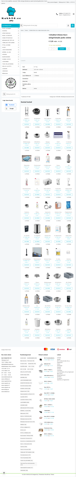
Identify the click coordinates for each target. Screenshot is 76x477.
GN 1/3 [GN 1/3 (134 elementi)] (30, 369)
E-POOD (59, 358)
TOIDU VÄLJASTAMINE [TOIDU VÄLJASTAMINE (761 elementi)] (27, 460)
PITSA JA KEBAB (10, 45)
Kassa (58, 364)
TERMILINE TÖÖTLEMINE (10, 42)
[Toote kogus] (52, 48)
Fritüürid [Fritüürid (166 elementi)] (24, 363)
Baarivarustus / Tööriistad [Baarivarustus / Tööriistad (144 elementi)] (27, 361)
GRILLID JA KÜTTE (10, 66)
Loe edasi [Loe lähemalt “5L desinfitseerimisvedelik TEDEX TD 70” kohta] (37, 194)
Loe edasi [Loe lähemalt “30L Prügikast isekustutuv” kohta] (47, 124)
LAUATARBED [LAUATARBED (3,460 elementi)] (25, 402)
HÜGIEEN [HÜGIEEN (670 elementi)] (24, 377)
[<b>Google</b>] (10, 108)
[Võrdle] (68, 48)
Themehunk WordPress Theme (46, 474)
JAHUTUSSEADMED (10, 49)
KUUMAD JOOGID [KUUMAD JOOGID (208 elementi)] (25, 388)
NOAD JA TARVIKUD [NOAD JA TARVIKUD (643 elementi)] (26, 416)
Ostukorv (59, 377)
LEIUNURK (4, 68)
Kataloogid (59, 366)
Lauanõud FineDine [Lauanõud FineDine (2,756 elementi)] (26, 399)
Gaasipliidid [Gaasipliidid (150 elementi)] (32, 363)
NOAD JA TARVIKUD (10, 35)
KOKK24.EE (29, 474)
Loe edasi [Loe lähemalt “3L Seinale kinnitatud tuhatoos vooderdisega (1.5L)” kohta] (26, 241)
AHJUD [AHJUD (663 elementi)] (23, 358)
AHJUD (10, 47)
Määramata (5, 73)
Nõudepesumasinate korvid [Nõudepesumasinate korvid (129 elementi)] (28, 422)
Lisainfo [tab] (23, 60)
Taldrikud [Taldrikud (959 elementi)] (24, 447)
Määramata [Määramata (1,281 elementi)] (24, 413)
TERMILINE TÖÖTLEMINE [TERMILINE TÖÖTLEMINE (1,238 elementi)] (27, 452)
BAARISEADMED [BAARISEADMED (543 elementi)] (32, 358)
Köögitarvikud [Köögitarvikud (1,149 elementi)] (25, 391)
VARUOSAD (5, 71)
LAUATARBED (10, 61)
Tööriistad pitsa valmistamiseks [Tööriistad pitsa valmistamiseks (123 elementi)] (28, 464)
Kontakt (59, 369)
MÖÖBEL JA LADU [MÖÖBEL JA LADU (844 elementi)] (26, 411)
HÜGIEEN (10, 54)
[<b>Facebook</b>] (10, 104)
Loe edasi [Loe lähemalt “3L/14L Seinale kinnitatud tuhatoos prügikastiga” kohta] (68, 312)
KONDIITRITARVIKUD (10, 38)
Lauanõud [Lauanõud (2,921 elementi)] (24, 397)
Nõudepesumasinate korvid (67, 96)
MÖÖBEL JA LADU (10, 52)
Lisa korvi (62, 48)
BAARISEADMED (10, 56)
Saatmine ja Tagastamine (63, 380)
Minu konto (59, 373)
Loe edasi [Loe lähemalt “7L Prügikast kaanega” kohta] (37, 241)
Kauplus (59, 367)
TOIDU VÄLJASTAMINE (10, 64)
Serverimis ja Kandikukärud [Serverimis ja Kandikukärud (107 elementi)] (28, 441)
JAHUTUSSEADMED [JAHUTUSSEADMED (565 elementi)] (26, 380)
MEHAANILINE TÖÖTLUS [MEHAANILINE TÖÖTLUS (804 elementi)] (27, 408)
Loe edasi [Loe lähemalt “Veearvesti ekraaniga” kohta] (47, 218)
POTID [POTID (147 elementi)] (23, 430)
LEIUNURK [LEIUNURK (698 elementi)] (24, 405)
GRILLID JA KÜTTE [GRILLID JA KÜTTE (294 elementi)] (26, 372)
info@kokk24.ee (66, 14)
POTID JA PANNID (10, 28)
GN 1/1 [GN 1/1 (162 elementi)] (31, 366)
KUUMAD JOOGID (10, 59)
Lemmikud (59, 370)
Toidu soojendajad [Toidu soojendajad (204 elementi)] (26, 458)
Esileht (58, 359)
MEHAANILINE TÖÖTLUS (10, 40)
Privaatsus (59, 378)
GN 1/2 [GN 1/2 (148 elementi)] (23, 369)
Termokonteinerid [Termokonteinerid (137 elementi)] (26, 455)
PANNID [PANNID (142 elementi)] (23, 424)
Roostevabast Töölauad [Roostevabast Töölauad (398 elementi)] (27, 435)
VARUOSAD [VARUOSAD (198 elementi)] (24, 470)
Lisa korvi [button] (26, 124)
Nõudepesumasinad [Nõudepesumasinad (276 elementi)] (26, 419)
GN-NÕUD (10, 31)
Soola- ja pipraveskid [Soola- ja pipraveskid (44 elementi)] (26, 444)
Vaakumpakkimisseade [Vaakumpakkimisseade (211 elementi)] (27, 467)
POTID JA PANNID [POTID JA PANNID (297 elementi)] (26, 433)
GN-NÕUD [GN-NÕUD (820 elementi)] (24, 366)
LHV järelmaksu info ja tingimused (65, 372)
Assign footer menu (6, 350)
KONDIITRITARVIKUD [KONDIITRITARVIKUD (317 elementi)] (26, 383)
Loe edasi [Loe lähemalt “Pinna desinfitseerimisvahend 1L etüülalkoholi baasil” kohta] (37, 218)
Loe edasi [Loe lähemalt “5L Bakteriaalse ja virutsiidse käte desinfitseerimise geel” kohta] (58, 241)
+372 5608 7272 (66, 13)
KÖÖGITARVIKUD (10, 33)
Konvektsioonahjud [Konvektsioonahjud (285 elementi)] (26, 386)
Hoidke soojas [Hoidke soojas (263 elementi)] (25, 375)
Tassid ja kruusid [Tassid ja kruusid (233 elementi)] (26, 449)
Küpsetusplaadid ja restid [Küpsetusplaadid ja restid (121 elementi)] (27, 394)
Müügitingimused (61, 375)
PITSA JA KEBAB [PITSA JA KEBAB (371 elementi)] (25, 427)
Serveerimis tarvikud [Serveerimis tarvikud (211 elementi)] (26, 438)
